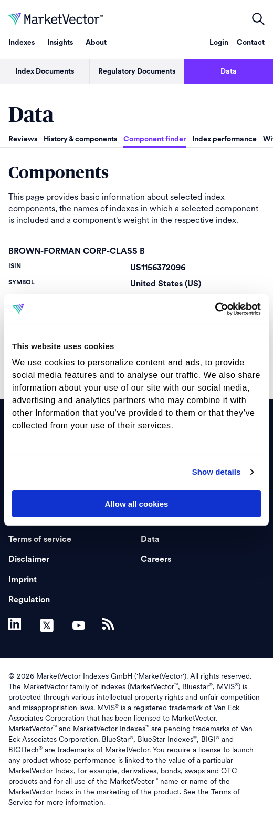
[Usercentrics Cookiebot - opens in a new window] (215, 309)
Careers (156, 559)
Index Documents (44, 71)
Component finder (154, 139)
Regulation (29, 600)
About (96, 42)
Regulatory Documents (136, 71)
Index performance (224, 139)
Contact (251, 42)
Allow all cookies (137, 503)
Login (218, 42)
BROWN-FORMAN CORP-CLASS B (76, 251)
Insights (60, 42)
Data (228, 71)
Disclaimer (28, 559)
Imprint (22, 580)
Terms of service (39, 539)
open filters (258, 19)
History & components (80, 139)
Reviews (22, 139)
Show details (216, 471)
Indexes (21, 42)
